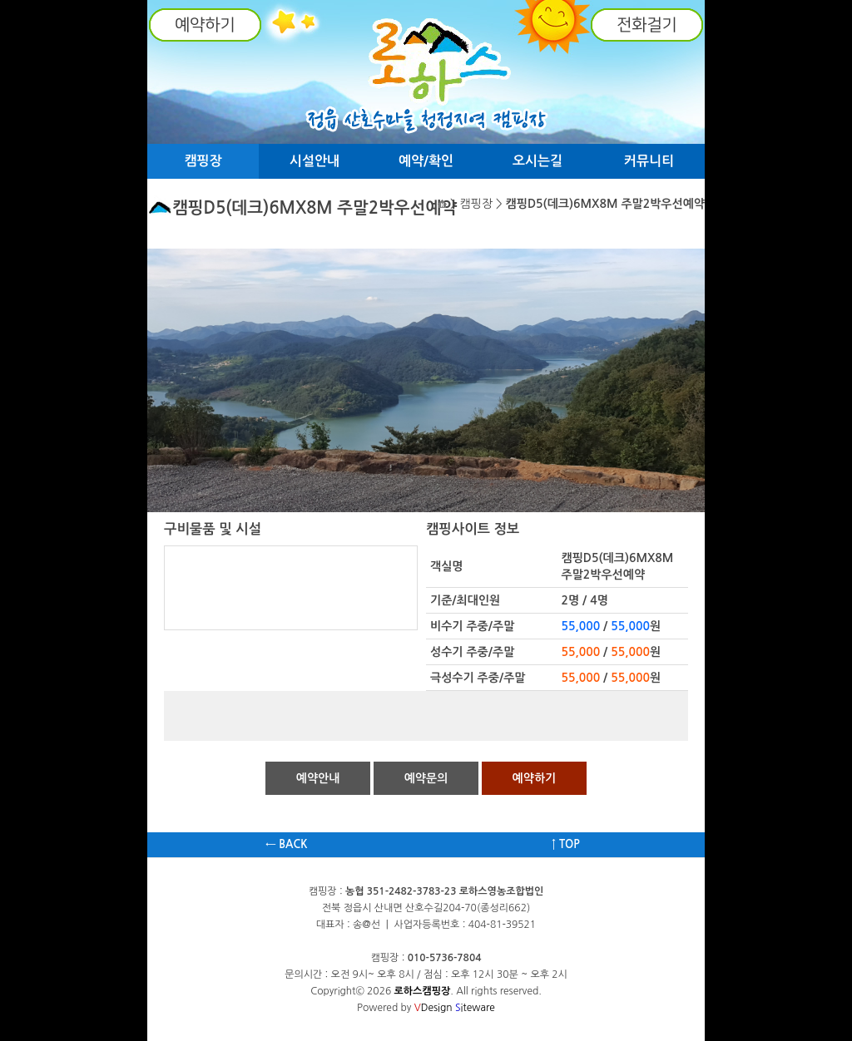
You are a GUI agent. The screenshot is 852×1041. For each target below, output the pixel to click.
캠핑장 (202, 161)
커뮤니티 (649, 161)
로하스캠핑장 (422, 991)
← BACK (286, 844)
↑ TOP (565, 844)
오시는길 (537, 161)
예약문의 (426, 778)
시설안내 (314, 161)
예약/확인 (426, 161)
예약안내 (318, 778)
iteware (475, 1008)
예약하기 (535, 778)
